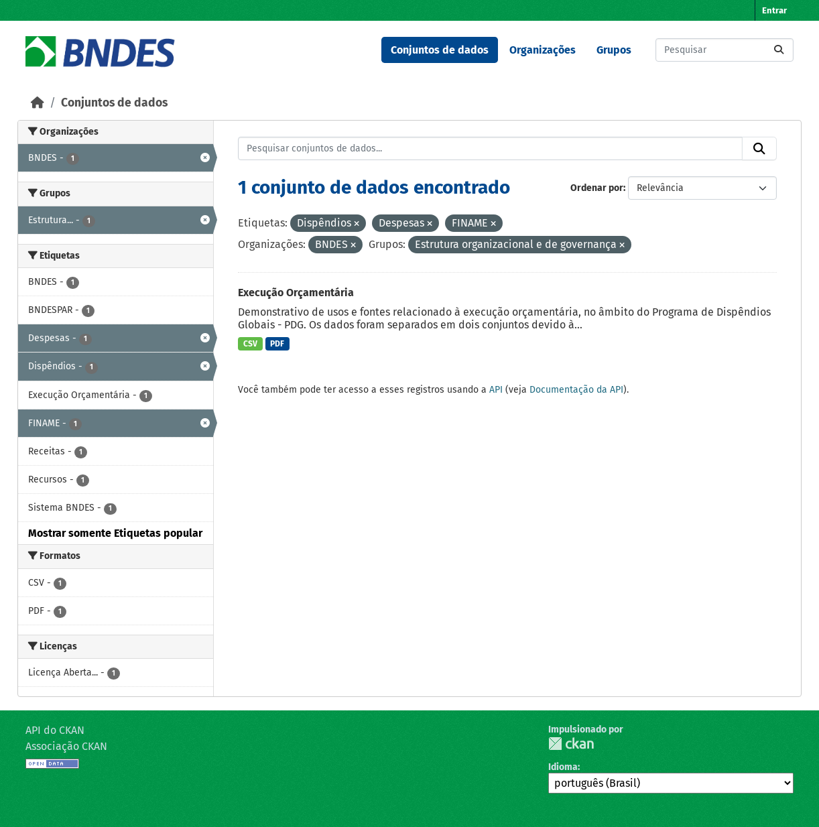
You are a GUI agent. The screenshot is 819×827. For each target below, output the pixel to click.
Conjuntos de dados (440, 50)
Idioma (563, 767)
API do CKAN (54, 730)
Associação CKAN (66, 746)
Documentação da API (576, 389)
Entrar (774, 10)
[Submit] (778, 50)
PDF (277, 343)
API (496, 389)
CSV (250, 343)
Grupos (613, 50)
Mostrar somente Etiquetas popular (115, 533)
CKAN (571, 744)
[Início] (37, 103)
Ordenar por (596, 188)
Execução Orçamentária (296, 292)
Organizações (542, 50)
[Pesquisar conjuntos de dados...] (724, 50)
